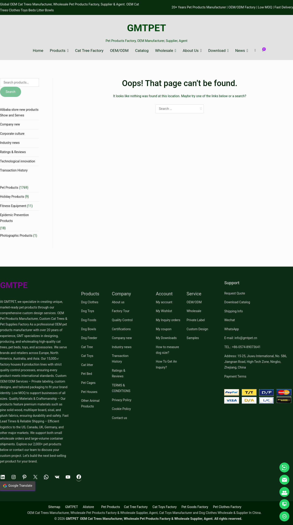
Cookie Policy (121, 409)
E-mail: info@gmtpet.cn (240, 338)
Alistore (88, 507)
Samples (193, 338)
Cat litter (87, 365)
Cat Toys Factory (164, 507)
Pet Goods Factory (194, 507)
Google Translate (17, 486)
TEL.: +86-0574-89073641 (242, 347)
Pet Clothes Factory (227, 507)
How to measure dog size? (167, 349)
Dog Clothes (89, 302)
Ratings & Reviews (13, 152)
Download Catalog (237, 302)
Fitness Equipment (13, 206)
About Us (191, 51)
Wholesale (164, 51)
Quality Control (122, 320)
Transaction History (14, 170)
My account (164, 302)
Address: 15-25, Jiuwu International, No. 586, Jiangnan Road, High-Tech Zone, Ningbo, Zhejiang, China (255, 361)
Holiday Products (12, 196)
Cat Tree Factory (89, 51)
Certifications (121, 329)
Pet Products (9, 187)
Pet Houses (89, 392)
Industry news (10, 142)
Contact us (119, 418)
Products (57, 51)
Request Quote (234, 293)
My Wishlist (164, 311)
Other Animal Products (90, 403)
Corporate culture (12, 133)
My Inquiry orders (168, 320)
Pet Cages (88, 383)
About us (118, 302)
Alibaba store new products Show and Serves (19, 112)
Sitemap (54, 507)
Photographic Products (16, 235)
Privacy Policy (121, 400)
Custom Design (197, 329)
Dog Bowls (88, 329)
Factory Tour (121, 311)
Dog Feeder (89, 338)
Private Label (196, 320)
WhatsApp (231, 329)
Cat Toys (87, 356)
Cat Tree (87, 347)
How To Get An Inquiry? (166, 364)
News (240, 51)
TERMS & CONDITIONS (121, 388)
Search (10, 92)
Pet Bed (86, 374)
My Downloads (166, 338)
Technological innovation (17, 161)
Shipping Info (233, 311)
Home (38, 51)
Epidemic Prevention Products (14, 217)
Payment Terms (235, 376)
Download (217, 51)
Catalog (142, 51)
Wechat (229, 320)
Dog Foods (88, 320)
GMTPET (146, 28)
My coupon (163, 329)
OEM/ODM (119, 51)
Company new (10, 124)
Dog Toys (87, 311)
